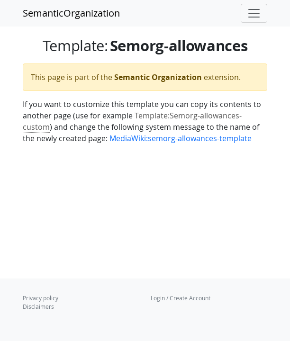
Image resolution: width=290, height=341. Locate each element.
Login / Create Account (180, 298)
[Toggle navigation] (254, 13)
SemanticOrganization (71, 13)
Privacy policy (40, 298)
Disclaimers (38, 306)
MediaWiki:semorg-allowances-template (180, 138)
